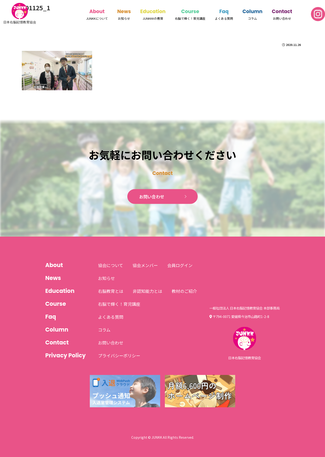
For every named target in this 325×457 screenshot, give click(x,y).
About (97, 11)
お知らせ (106, 278)
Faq (224, 11)
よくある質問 (110, 317)
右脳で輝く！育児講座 (119, 304)
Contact (282, 11)
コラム (104, 330)
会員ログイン (180, 265)
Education (153, 11)
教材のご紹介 (184, 291)
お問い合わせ (151, 196)
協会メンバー (145, 265)
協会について (110, 265)
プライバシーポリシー (119, 355)
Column (252, 11)
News (124, 11)
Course (190, 11)
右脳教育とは (110, 291)
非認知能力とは (147, 291)
